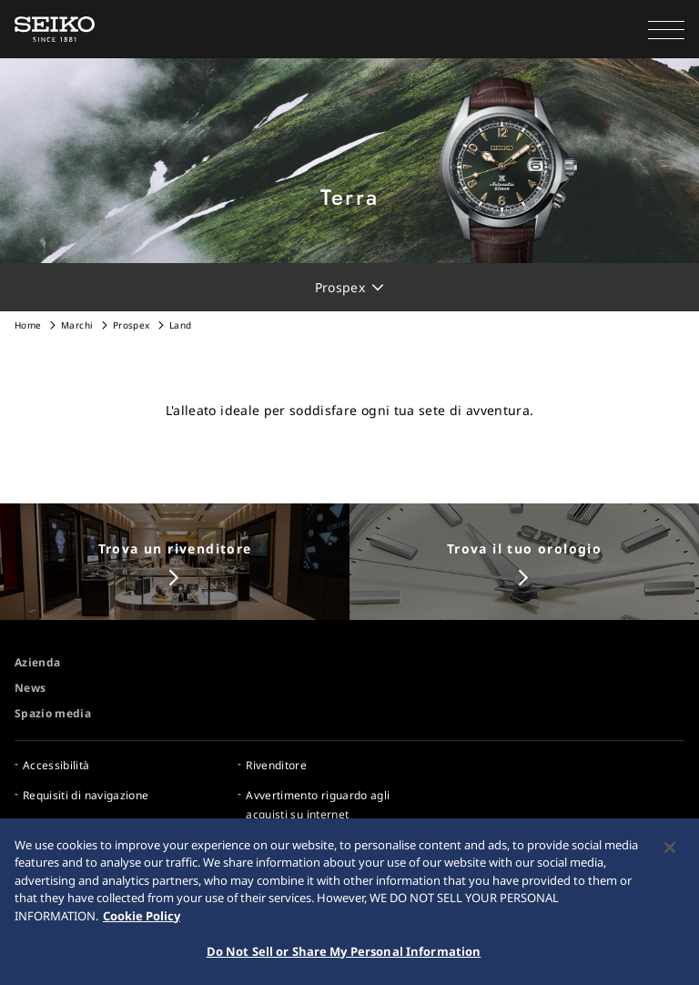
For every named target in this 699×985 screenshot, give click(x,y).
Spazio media (53, 713)
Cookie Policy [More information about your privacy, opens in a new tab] (141, 918)
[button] (666, 29)
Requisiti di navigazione (85, 795)
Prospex (131, 325)
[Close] (670, 850)
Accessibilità (56, 765)
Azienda (37, 662)
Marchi (77, 325)
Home (28, 325)
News (30, 688)
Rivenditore (276, 765)
